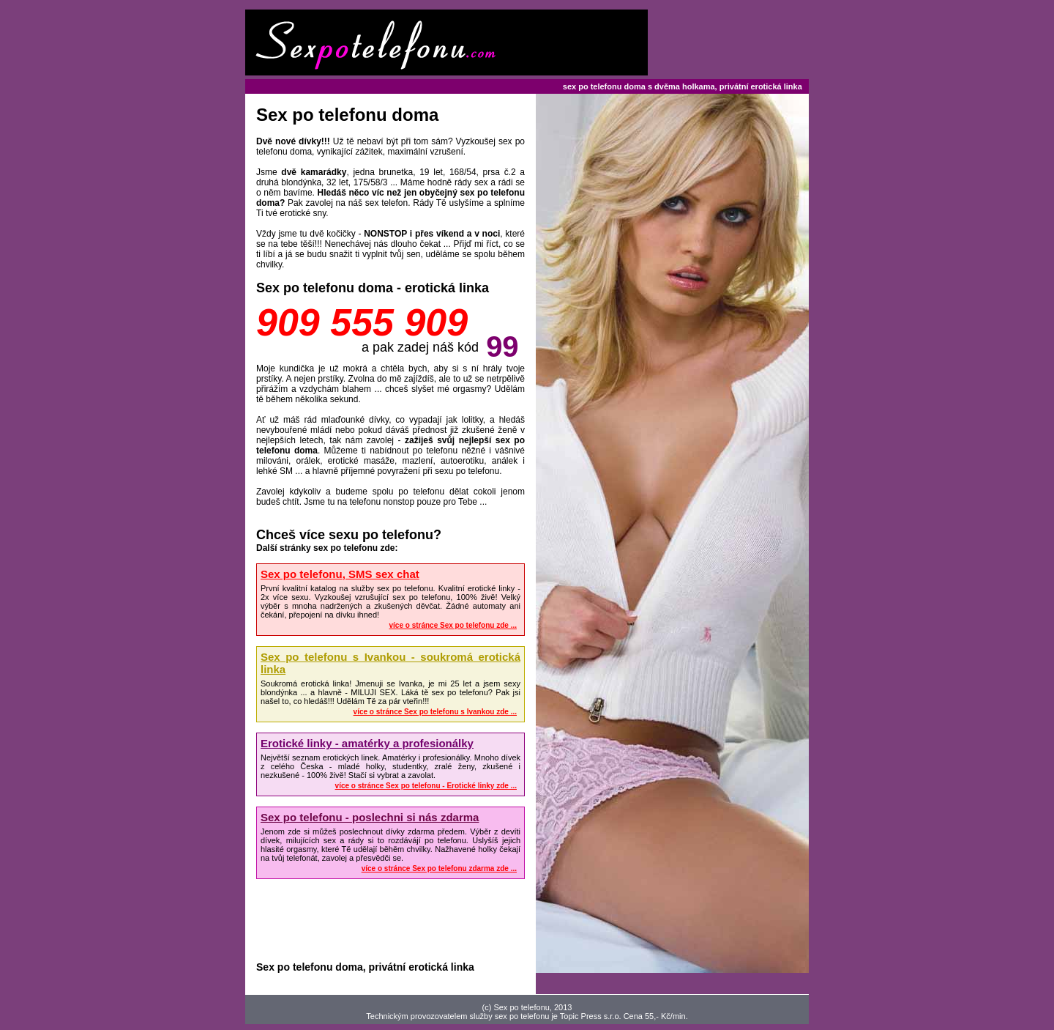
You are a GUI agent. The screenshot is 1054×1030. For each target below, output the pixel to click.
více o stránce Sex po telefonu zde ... (453, 625)
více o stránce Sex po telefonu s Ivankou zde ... (435, 712)
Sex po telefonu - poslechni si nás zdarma (370, 817)
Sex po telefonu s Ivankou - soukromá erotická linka (390, 663)
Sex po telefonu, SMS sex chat (340, 574)
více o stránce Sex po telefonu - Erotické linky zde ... (426, 786)
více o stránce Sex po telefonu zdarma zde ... (439, 868)
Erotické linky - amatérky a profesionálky (367, 743)
